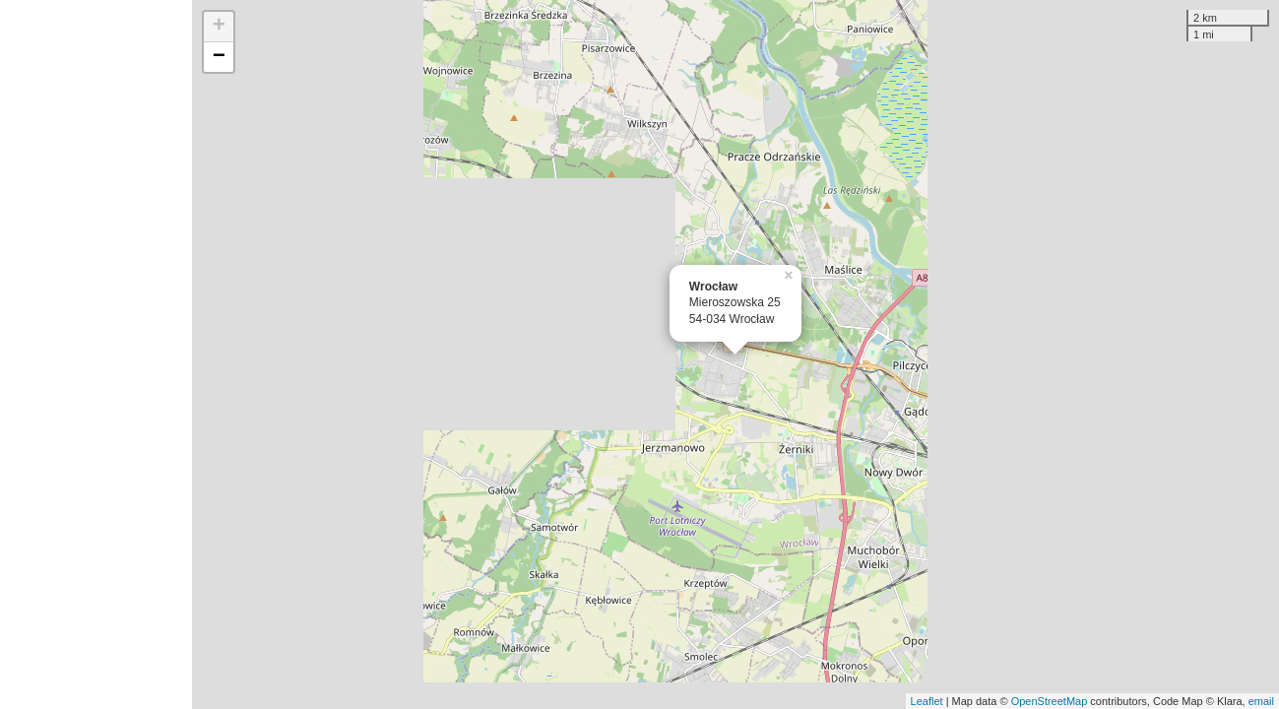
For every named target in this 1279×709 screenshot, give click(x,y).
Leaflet (927, 701)
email (1261, 701)
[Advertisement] (96, 354)
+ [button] (219, 26)
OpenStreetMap (1049, 701)
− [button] (219, 57)
